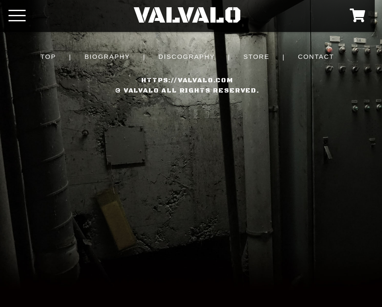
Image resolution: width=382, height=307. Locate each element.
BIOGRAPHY (107, 56)
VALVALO (187, 16)
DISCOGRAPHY (186, 56)
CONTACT (316, 56)
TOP (48, 56)
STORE (256, 56)
